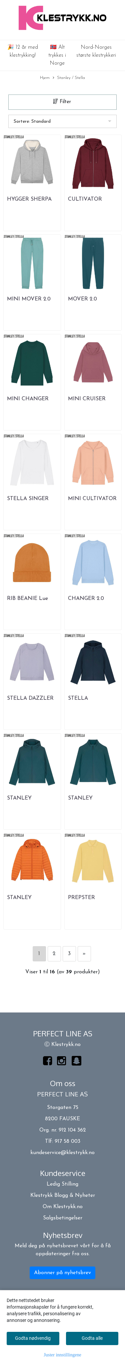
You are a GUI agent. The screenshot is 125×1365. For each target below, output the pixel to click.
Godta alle (92, 1338)
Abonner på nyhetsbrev (62, 1272)
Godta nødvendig (33, 1338)
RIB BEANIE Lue (27, 598)
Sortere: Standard (32, 121)
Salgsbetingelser (62, 1218)
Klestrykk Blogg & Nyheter (62, 1195)
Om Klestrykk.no (63, 1206)
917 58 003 (67, 1141)
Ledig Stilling (62, 1184)
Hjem (45, 78)
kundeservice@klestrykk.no (62, 1152)
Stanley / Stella (69, 78)
